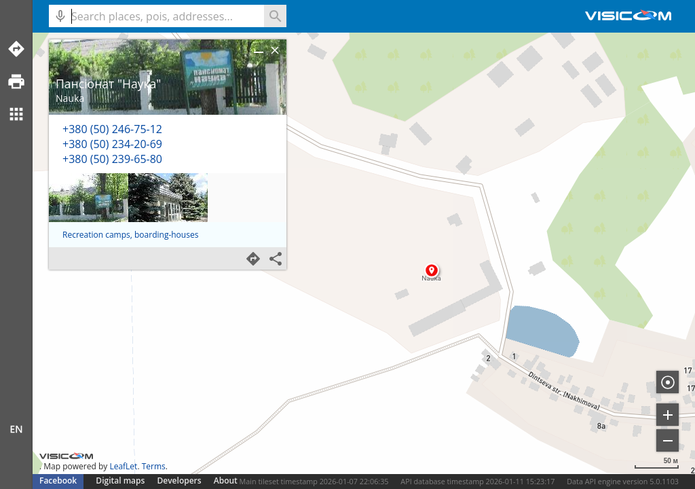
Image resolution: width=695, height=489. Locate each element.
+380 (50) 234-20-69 (112, 144)
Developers (179, 480)
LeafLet (123, 466)
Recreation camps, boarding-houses (130, 234)
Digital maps (121, 480)
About (226, 480)
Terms (154, 466)
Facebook (58, 480)
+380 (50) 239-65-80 (112, 158)
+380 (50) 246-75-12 (112, 129)
